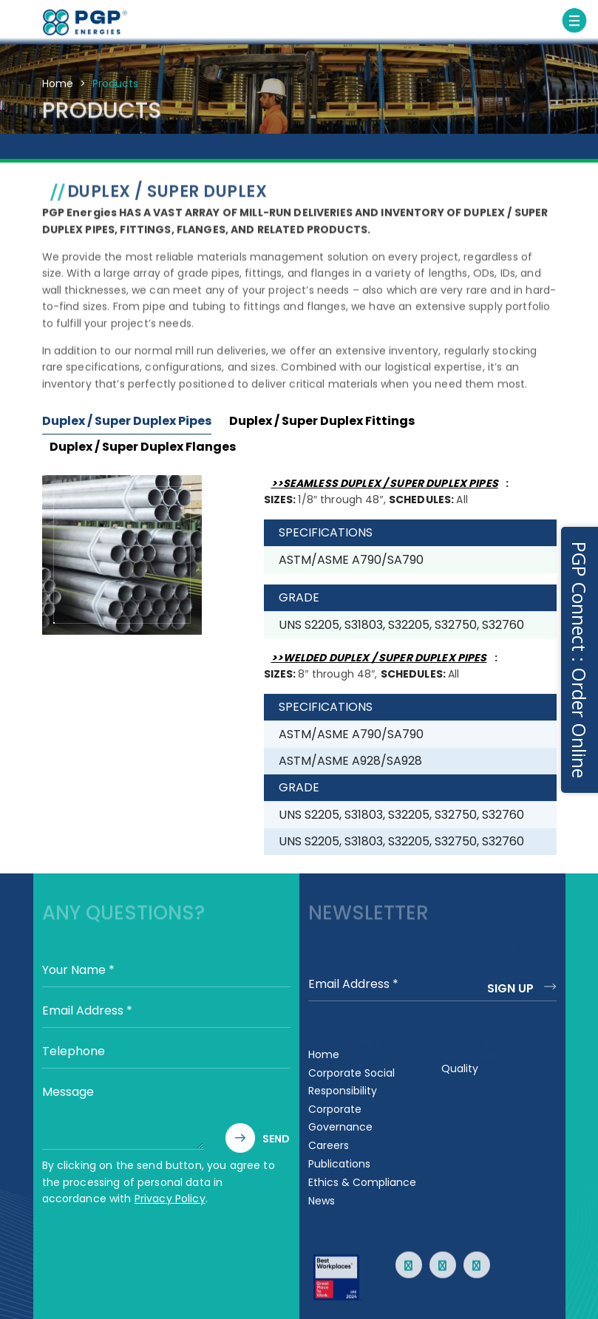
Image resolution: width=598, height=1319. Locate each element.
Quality (459, 1068)
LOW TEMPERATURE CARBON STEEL (216, 157)
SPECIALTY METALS (546, 157)
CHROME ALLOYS (473, 151)
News (321, 1200)
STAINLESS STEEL (113, 151)
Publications (339, 1163)
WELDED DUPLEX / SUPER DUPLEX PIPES (385, 657)
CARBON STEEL (45, 148)
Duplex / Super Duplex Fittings (322, 420)
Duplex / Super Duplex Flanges (143, 446)
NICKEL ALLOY (408, 148)
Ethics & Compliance (362, 1182)
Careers (328, 1145)
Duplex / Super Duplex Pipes (126, 420)
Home (57, 83)
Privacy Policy (170, 1198)
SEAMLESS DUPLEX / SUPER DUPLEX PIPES (390, 483)
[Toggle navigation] (574, 20)
